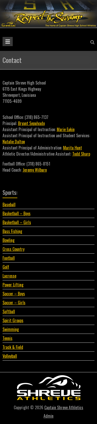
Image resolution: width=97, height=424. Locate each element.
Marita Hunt (72, 148)
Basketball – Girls (17, 222)
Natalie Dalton (14, 142)
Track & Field (13, 347)
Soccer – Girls (14, 302)
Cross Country (13, 249)
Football (9, 258)
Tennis (7, 338)
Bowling (9, 240)
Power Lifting (13, 285)
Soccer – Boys (14, 294)
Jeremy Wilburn (35, 170)
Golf (6, 267)
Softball (9, 311)
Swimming (11, 329)
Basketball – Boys (17, 213)
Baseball (9, 204)
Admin (48, 416)
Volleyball (10, 356)
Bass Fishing (12, 231)
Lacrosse (9, 276)
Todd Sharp (81, 154)
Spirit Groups (13, 320)
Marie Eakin (66, 129)
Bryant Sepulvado (31, 123)
